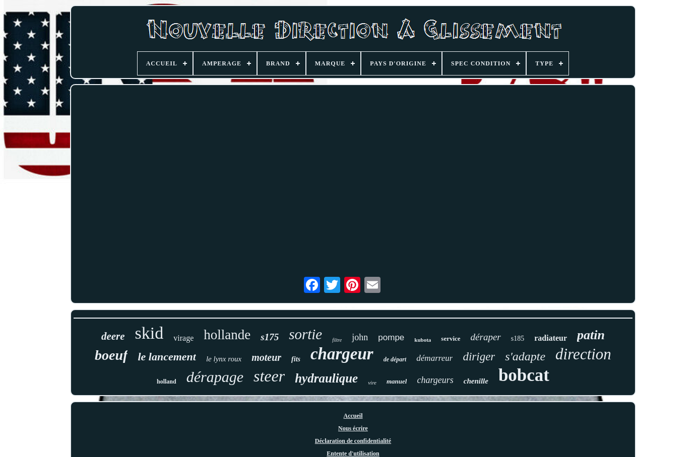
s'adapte (525, 356)
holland (166, 381)
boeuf (111, 355)
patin (591, 335)
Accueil (353, 415)
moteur (266, 357)
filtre (337, 340)
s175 (270, 337)
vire (372, 382)
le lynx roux (223, 359)
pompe (391, 337)
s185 (517, 338)
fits (295, 359)
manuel (397, 381)
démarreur (434, 358)
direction (583, 354)
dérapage (214, 376)
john (360, 337)
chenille (476, 381)
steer (269, 376)
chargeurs (435, 380)
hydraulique (326, 378)
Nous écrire (353, 428)
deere (113, 336)
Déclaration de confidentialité (353, 440)
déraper (486, 337)
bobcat (523, 375)
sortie (305, 334)
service (450, 338)
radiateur (550, 338)
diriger (479, 356)
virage (183, 338)
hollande (227, 334)
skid (149, 333)
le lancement (167, 356)
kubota (422, 340)
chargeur (341, 354)
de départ (395, 359)
